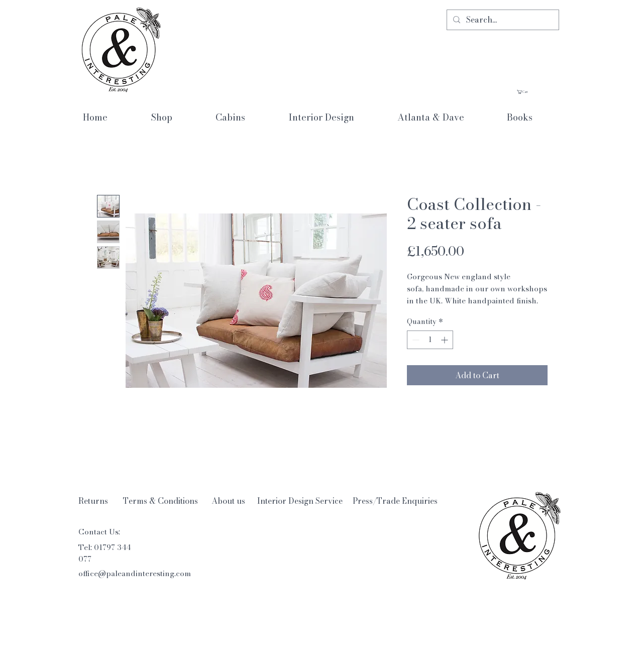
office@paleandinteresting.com (134, 573)
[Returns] (93, 500)
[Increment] (445, 340)
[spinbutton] (430, 340)
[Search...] (502, 20)
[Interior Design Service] (300, 500)
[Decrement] (414, 340)
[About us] (228, 501)
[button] (538, 92)
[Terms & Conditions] (160, 501)
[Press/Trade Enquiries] (395, 500)
